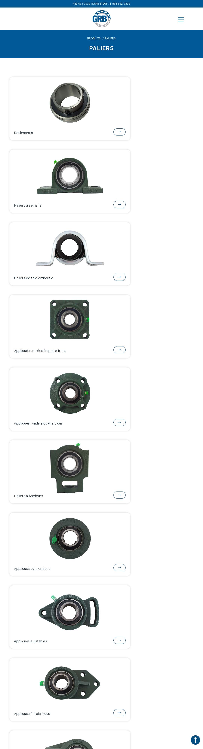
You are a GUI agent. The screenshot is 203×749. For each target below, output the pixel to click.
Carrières (101, 645)
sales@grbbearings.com (101, 670)
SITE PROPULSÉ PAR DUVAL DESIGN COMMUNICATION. (101, 745)
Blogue (101, 630)
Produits (101, 614)
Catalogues (101, 622)
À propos (101, 606)
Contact (101, 637)
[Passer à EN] (98, 725)
